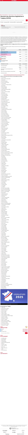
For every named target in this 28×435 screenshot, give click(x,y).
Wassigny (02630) (4, 98)
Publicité (14, 425)
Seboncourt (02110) (4, 96)
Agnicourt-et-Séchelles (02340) (5, 203)
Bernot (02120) (3, 136)
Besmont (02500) (4, 237)
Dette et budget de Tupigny (5, 314)
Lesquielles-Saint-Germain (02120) (6, 109)
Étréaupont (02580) (4, 104)
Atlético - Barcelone (4, 347)
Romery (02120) (3, 265)
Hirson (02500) (3, 77)
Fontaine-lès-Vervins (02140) (5, 102)
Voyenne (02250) (3, 158)
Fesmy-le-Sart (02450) (4, 123)
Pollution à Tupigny (4, 319)
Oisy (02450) (3, 131)
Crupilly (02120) (3, 277)
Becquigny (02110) (4, 170)
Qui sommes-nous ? (3, 425)
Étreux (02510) (3, 90)
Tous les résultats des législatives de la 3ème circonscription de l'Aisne (14, 74)
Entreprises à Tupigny (4, 322)
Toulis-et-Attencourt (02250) (5, 257)
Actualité (2, 329)
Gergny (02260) (3, 243)
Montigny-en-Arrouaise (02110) (5, 155)
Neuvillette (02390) (4, 212)
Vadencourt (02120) (4, 125)
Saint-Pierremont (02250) (5, 285)
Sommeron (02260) (4, 238)
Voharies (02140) (3, 273)
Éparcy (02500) (3, 286)
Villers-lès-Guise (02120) (4, 222)
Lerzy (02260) (3, 182)
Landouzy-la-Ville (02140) (5, 124)
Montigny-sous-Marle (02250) (5, 276)
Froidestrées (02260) (4, 198)
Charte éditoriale (11, 425)
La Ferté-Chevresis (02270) (5, 122)
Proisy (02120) (3, 164)
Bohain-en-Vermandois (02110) (5, 78)
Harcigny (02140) (3, 178)
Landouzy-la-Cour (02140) (5, 219)
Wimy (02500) (3, 130)
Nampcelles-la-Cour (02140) (5, 256)
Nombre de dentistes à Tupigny (6, 321)
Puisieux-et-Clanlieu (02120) (5, 151)
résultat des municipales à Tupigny (14, 41)
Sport (1, 330)
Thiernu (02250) (3, 250)
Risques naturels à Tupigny (5, 320)
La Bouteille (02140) (4, 129)
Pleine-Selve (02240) (4, 202)
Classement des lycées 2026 (5, 342)
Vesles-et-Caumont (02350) (5, 179)
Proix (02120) (3, 232)
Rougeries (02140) (4, 195)
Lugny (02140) (3, 252)
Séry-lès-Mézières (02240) (5, 115)
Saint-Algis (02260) (4, 229)
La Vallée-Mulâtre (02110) (5, 230)
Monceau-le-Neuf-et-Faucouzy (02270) (7, 152)
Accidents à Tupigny (4, 316)
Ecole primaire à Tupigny (5, 308)
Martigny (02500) (3, 137)
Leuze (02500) (3, 205)
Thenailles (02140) (4, 184)
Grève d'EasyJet (3, 339)
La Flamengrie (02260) (4, 95)
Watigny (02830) (3, 143)
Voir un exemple (25, 329)
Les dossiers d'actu (3, 331)
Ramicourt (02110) (4, 231)
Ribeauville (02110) (4, 272)
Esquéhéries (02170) (4, 103)
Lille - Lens (3, 346)
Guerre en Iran (3, 340)
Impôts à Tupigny (4, 313)
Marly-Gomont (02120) (4, 128)
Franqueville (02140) (4, 258)
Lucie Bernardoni (3, 338)
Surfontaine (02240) (4, 262)
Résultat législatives (5, 14)
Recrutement (25, 425)
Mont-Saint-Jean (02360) (5, 270)
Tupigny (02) (3, 307)
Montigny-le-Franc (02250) (5, 236)
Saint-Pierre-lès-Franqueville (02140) (6, 284)
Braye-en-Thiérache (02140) (5, 242)
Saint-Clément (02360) (4, 283)
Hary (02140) (3, 196)
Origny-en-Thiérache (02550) (5, 91)
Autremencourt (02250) (4, 215)
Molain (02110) (3, 223)
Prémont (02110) (3, 110)
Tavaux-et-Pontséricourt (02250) (6, 117)
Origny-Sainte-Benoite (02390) (5, 89)
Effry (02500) (3, 156)
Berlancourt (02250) (4, 271)
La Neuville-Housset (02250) (5, 278)
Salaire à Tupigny (3, 312)
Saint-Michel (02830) (4, 81)
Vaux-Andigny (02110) (4, 101)
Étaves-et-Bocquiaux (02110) (5, 118)
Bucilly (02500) (3, 192)
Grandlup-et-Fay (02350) (4, 165)
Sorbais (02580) (3, 171)
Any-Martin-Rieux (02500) (5, 132)
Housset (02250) (3, 218)
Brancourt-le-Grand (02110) (5, 116)
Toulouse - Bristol (4, 344)
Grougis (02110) (3, 157)
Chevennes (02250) (4, 246)
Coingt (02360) (3, 279)
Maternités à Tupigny (4, 309)
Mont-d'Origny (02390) (4, 105)
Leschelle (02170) (3, 168)
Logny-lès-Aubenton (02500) (5, 266)
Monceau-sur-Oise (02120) (5, 245)
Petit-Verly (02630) (4, 224)
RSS (22, 425)
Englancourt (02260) (4, 251)
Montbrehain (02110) (4, 108)
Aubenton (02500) (4, 111)
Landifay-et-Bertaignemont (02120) (6, 176)
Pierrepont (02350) (4, 148)
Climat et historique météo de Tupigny (7, 315)
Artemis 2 (2, 343)
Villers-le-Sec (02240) (4, 175)
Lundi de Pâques (3, 341)
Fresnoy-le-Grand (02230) (5, 82)
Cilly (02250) (3, 216)
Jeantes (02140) (3, 183)
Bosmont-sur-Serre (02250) (5, 217)
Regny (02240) (3, 199)
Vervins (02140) (3, 83)
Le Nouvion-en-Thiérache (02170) (6, 84)
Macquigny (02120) (4, 145)
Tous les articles (20, 425)
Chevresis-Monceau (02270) (5, 149)
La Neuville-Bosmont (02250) (5, 204)
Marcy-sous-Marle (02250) (5, 191)
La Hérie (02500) (3, 249)
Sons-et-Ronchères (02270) (5, 189)
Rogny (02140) (3, 259)
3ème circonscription (20, 14)
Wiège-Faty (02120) (4, 211)
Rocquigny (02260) (4, 142)
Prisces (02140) (3, 263)
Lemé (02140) (3, 138)
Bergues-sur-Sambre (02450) (5, 190)
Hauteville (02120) (4, 209)
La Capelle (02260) (4, 88)
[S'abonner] (14, 333)
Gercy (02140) (3, 172)
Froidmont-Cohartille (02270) (5, 177)
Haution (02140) (3, 244)
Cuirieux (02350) (3, 225)
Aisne (15, 14)
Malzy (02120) (3, 210)
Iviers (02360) (3, 185)
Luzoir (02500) (3, 169)
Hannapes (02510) (4, 150)
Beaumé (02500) (3, 264)
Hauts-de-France (11, 14)
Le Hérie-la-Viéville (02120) (5, 197)
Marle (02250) (3, 85)
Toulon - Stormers (4, 345)
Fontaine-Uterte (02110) (4, 239)
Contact (17, 425)
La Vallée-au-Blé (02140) (4, 144)
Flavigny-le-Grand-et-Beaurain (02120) (6, 135)
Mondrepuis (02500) (4, 97)
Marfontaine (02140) (4, 269)
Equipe (7, 425)
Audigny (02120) (3, 163)
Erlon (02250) (3, 162)
